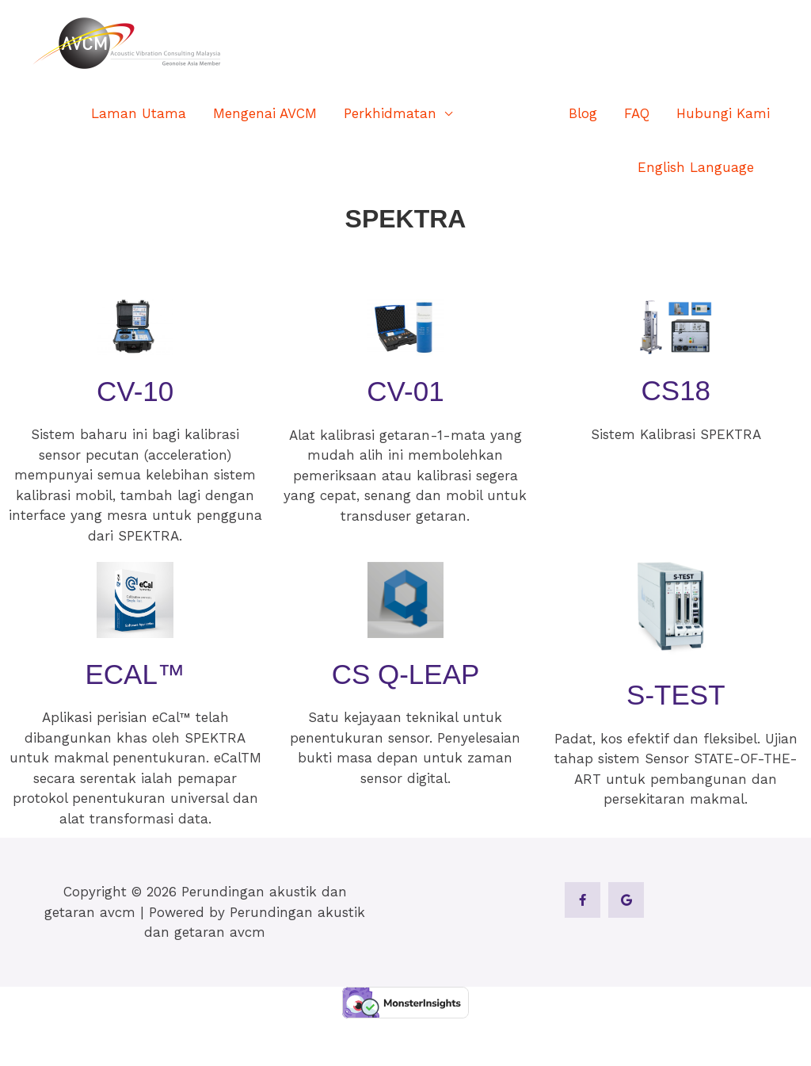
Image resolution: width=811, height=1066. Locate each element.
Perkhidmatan (390, 113)
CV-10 (135, 391)
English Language (696, 167)
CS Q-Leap (406, 674)
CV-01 (405, 391)
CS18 (676, 390)
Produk (502, 113)
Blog (583, 113)
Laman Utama (138, 113)
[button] (775, 168)
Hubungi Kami (723, 113)
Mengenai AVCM (265, 113)
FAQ (636, 113)
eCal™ (135, 674)
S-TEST (675, 694)
